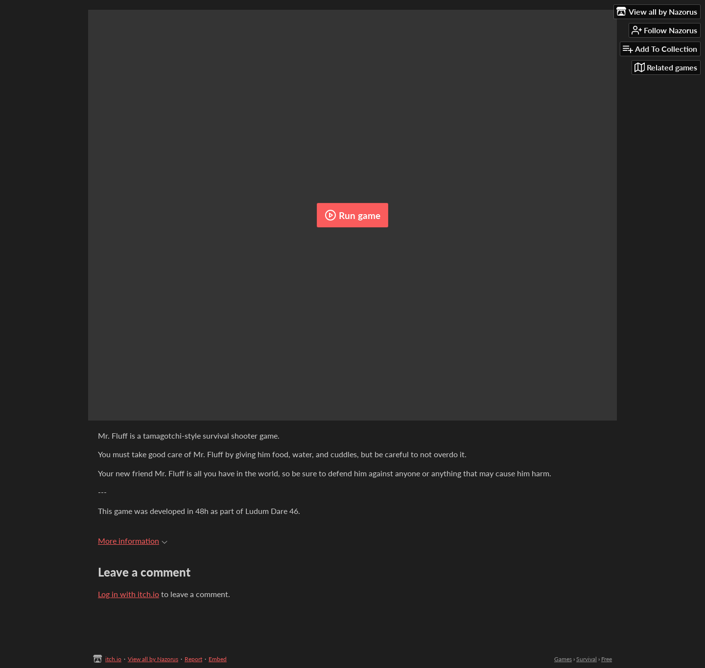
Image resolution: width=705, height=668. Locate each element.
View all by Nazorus (153, 659)
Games (563, 659)
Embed (218, 659)
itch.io (113, 659)
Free (606, 659)
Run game (352, 215)
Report (193, 659)
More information (132, 540)
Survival (586, 659)
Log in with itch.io (128, 594)
